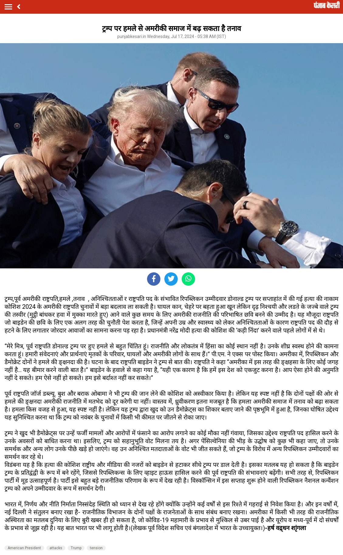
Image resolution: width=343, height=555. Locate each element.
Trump (76, 548)
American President (24, 548)
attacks (56, 548)
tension (96, 548)
